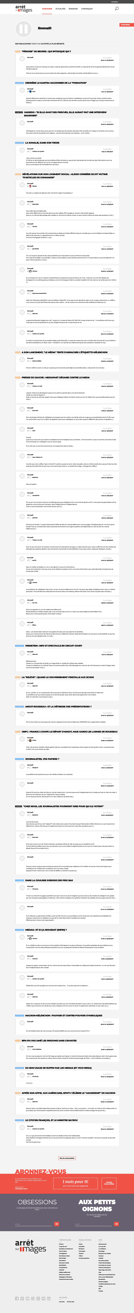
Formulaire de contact (105, 1265)
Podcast (101, 1291)
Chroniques (87, 9)
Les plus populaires (84, 1258)
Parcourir (47, 9)
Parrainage (102, 1251)
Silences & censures (64, 1274)
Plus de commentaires (67, 1158)
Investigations (63, 1253)
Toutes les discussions (105, 1267)
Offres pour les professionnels (107, 1274)
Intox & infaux (63, 1251)
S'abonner (125, 25)
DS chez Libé (70, 1301)
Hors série (62, 1301)
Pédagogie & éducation (65, 1277)
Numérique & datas (64, 1256)
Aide (100, 1272)
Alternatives (62, 1260)
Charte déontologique (105, 1263)
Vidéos (81, 1256)
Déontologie (62, 1258)
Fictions (61, 1244)
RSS (100, 1288)
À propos (101, 1256)
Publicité (61, 1270)
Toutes (80, 1244)
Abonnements (102, 1244)
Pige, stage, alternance (105, 1270)
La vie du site (102, 1246)
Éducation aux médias (105, 1253)
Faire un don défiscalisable (106, 1277)
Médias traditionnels (64, 1272)
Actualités (60, 9)
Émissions (73, 9)
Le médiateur (102, 1248)
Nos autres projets (104, 1260)
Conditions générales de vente (107, 1284)
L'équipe (101, 1258)
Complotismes (63, 1267)
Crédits (101, 1286)
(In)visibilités (62, 1265)
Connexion (114, 1)
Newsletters (102, 1279)
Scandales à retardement (66, 1248)
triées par (39, 44)
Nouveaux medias (64, 1263)
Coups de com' (63, 1246)
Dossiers (81, 1253)
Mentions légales (103, 1281)
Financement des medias (66, 1279)
